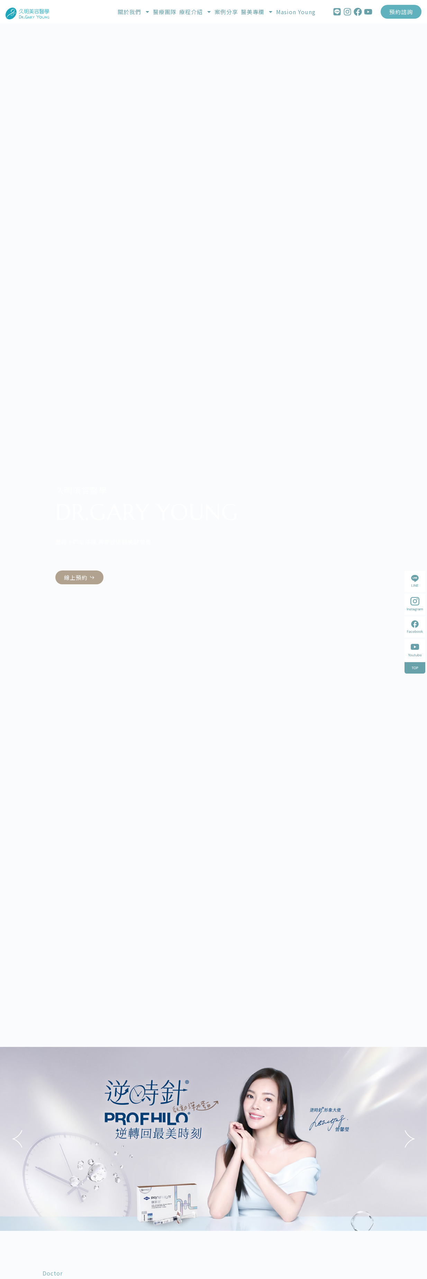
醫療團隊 (164, 12)
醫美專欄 (257, 12)
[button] (17, 1139)
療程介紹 (195, 12)
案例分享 (226, 12)
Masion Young (296, 12)
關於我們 (134, 12)
